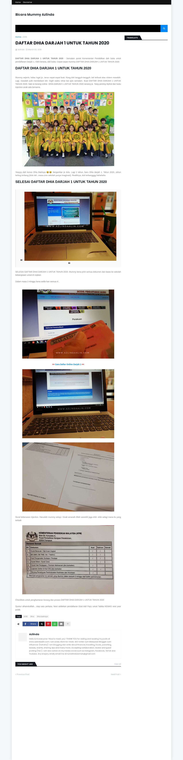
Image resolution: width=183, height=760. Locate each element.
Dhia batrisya (42, 616)
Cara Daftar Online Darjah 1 (68, 364)
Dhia (32, 616)
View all (117, 664)
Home (18, 2)
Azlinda (34, 634)
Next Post (115, 674)
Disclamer (27, 2)
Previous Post (23, 674)
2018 (25, 37)
